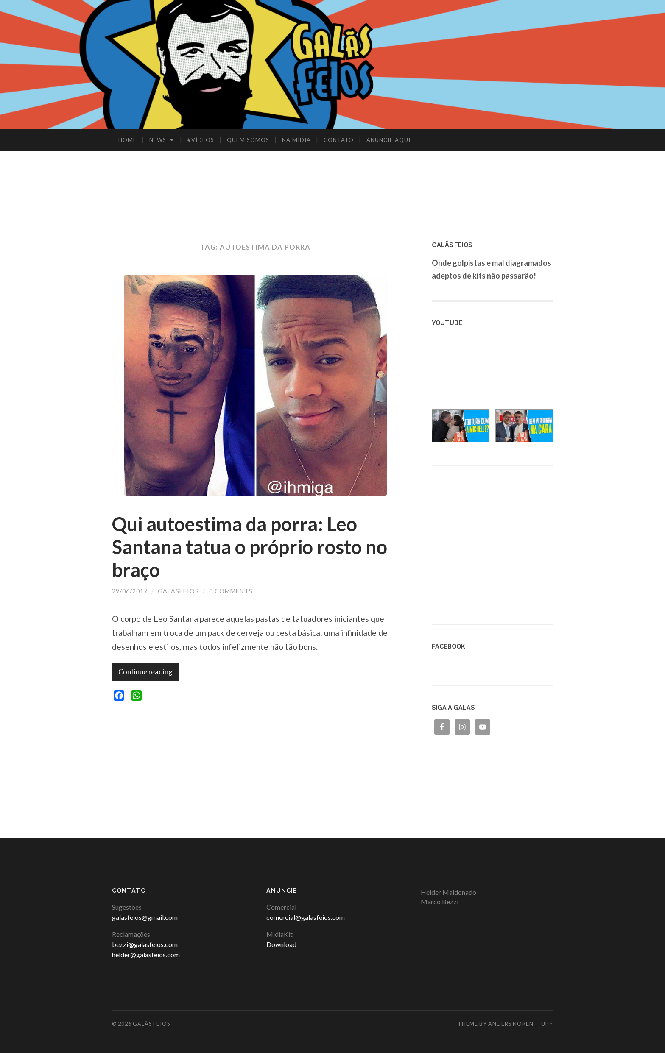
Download (281, 944)
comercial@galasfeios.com (305, 917)
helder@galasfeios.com (146, 954)
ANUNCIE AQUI (388, 139)
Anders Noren (511, 1023)
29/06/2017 (130, 591)
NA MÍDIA (296, 139)
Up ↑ (547, 1023)
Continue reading (145, 672)
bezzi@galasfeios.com (145, 944)
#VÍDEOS (200, 139)
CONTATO (339, 139)
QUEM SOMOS (248, 139)
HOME (127, 139)
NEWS (157, 139)
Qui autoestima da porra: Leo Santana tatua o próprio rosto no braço (249, 547)
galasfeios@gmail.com (145, 917)
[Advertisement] (332, 179)
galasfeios (178, 591)
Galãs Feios (151, 1023)
